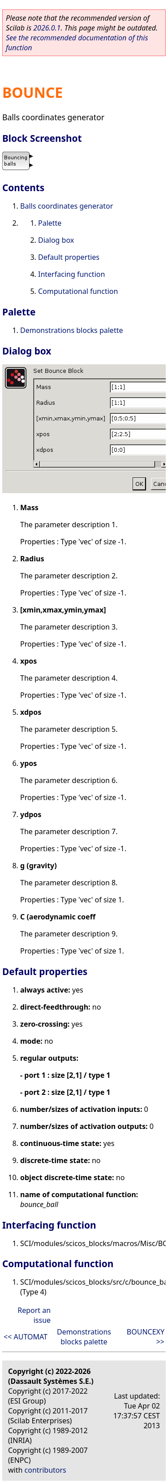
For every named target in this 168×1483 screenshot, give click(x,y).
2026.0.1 (46, 28)
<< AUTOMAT (25, 1337)
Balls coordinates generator (66, 206)
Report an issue (34, 1315)
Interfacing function (71, 274)
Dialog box (56, 240)
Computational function (78, 291)
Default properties (68, 257)
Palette (49, 223)
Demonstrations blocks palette (71, 330)
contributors (45, 1470)
